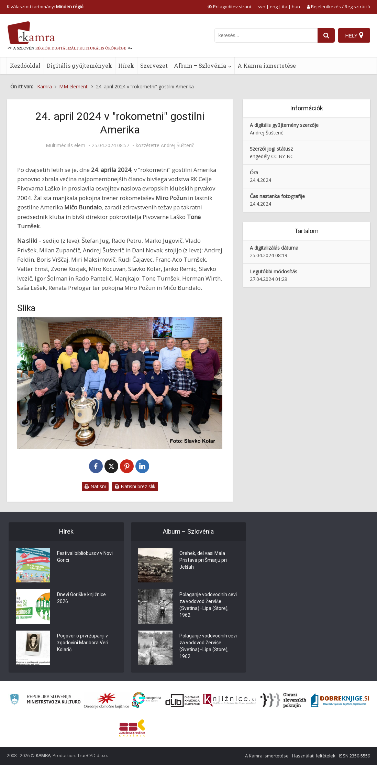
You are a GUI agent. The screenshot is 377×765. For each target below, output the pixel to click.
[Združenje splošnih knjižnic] (132, 727)
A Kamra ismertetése (266, 65)
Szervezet (154, 65)
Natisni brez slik (135, 486)
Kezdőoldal (25, 65)
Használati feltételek (313, 756)
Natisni (95, 486)
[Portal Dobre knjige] (340, 700)
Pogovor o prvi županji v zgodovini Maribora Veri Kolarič (82, 642)
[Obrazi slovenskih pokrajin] (283, 700)
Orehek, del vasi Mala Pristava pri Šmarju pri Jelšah (203, 560)
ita (284, 6)
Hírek (126, 65)
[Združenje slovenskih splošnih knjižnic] (229, 700)
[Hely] (354, 35)
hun (296, 6)
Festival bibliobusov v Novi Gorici (85, 556)
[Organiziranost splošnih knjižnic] (107, 700)
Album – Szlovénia (200, 65)
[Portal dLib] (183, 700)
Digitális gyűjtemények (79, 65)
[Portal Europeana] (147, 700)
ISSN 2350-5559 (354, 756)
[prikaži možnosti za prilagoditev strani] (229, 6)
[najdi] (326, 35)
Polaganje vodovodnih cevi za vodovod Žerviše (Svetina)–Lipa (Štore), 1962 (208, 605)
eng (274, 6)
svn (261, 6)
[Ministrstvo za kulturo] (45, 700)
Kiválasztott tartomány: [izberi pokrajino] (45, 6)
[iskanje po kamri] (266, 35)
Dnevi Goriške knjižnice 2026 (81, 598)
